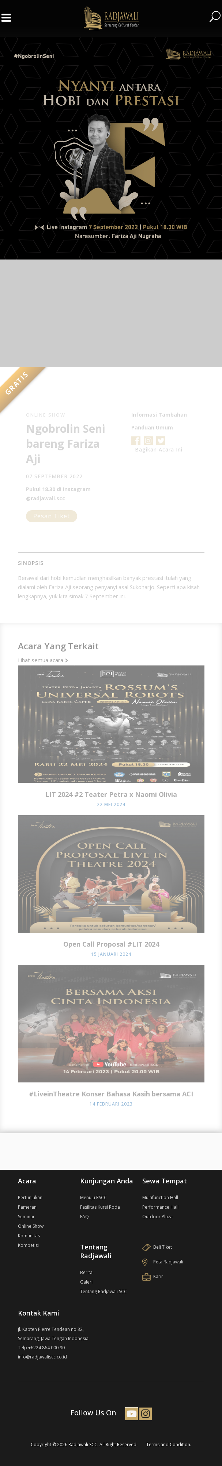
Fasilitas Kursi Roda (100, 1207)
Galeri (86, 1282)
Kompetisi (28, 1245)
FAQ (84, 1216)
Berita (86, 1272)
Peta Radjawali (162, 1261)
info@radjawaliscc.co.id (42, 1357)
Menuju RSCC (93, 1197)
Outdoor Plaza (157, 1216)
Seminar (26, 1216)
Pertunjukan (30, 1197)
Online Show (31, 1226)
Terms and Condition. (168, 1444)
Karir (152, 1276)
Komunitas (29, 1236)
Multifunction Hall (160, 1197)
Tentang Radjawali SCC (103, 1291)
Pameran (27, 1207)
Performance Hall (160, 1207)
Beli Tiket (157, 1247)
